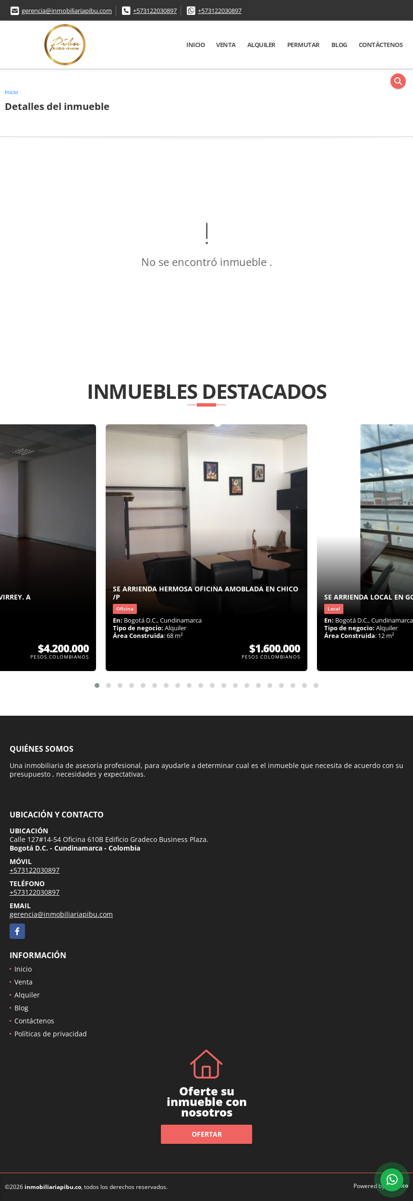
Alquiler (261, 44)
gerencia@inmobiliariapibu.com (67, 10)
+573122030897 (155, 10)
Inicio (195, 44)
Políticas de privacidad (50, 1033)
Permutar (303, 44)
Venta (226, 44)
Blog (339, 44)
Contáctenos (381, 44)
